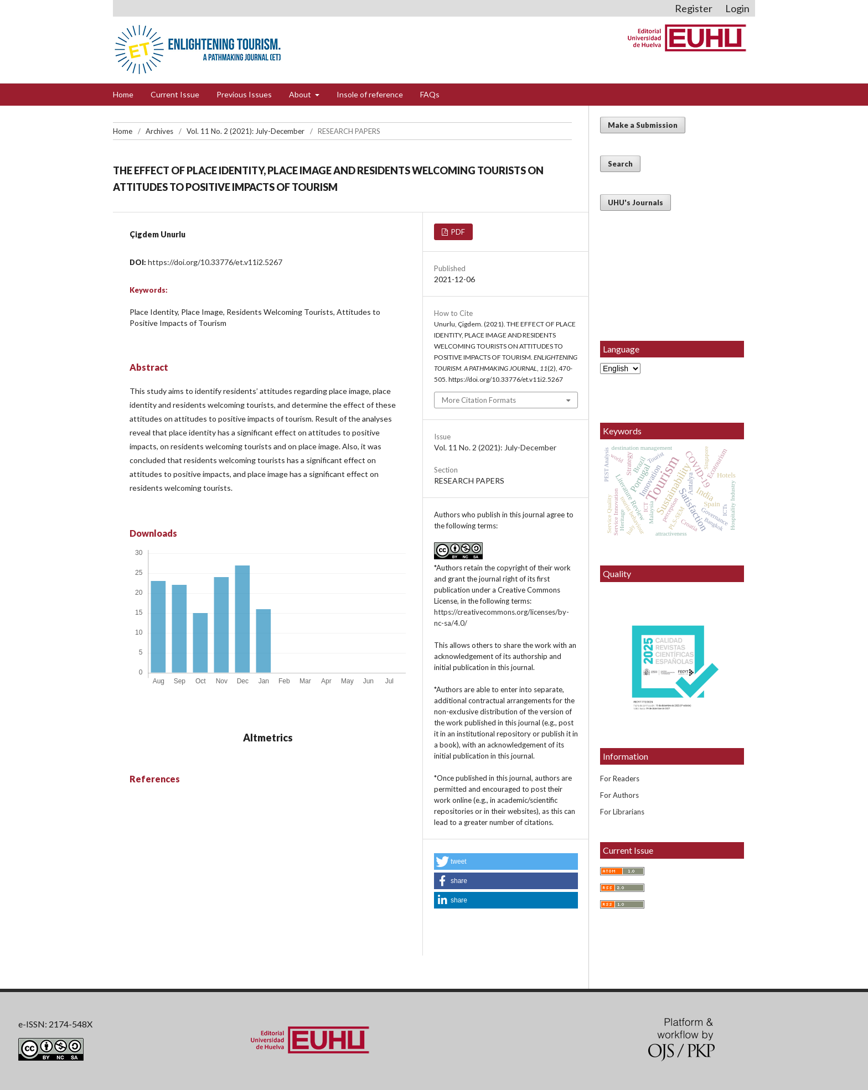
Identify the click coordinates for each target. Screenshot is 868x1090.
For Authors (619, 795)
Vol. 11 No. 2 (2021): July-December (245, 131)
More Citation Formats (479, 400)
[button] (506, 861)
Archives (159, 131)
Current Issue (175, 94)
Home (123, 94)
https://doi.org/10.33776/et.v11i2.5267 (215, 262)
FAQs (430, 94)
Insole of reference (370, 94)
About (301, 94)
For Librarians (622, 811)
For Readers (619, 778)
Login (737, 8)
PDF (457, 231)
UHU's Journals (635, 202)
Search (620, 163)
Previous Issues (244, 94)
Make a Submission (643, 125)
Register (693, 8)
